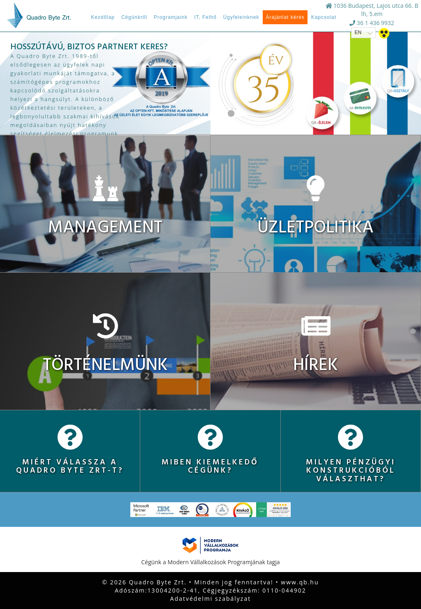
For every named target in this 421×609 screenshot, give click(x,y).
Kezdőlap (103, 17)
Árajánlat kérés (285, 17)
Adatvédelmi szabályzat (210, 598)
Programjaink (170, 17)
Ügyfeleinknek (241, 17)
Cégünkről (134, 17)
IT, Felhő (205, 17)
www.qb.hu (300, 582)
